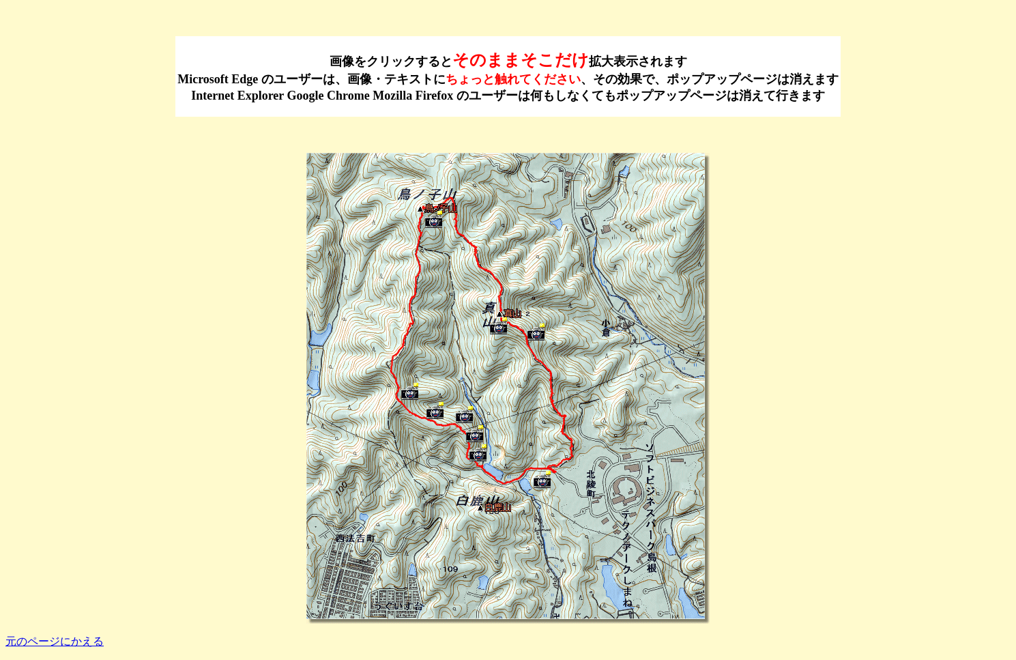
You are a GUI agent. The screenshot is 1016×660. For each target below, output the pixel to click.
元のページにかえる (54, 641)
